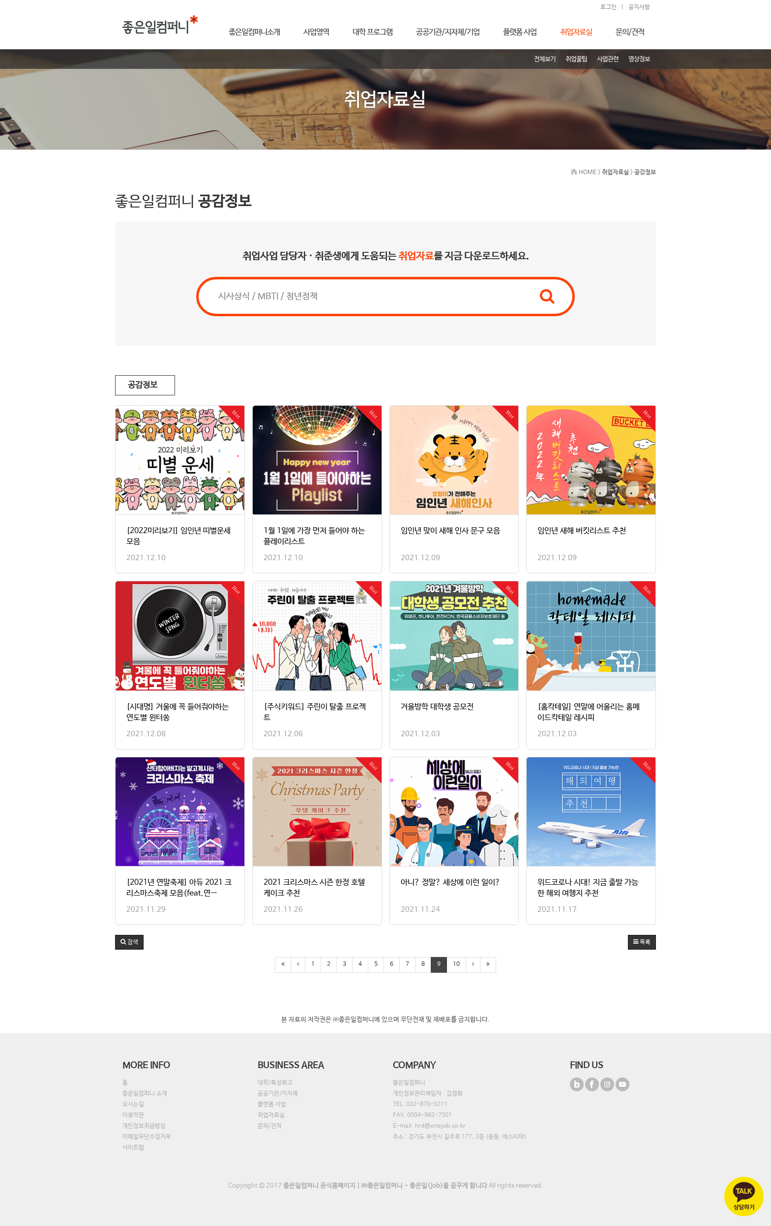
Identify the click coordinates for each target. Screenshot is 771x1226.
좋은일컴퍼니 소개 (144, 1093)
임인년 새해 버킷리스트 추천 (581, 531)
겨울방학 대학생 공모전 (437, 707)
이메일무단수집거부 (146, 1137)
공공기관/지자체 (278, 1093)
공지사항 (639, 7)
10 (456, 964)
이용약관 (133, 1115)
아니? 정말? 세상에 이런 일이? (451, 882)
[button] (129, 942)
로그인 (608, 7)
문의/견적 (270, 1126)
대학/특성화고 (275, 1082)
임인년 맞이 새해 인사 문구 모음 (450, 531)
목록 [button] (642, 942)
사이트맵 (133, 1147)
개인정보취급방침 (144, 1126)
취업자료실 (271, 1115)
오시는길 (133, 1104)
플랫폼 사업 (272, 1104)
